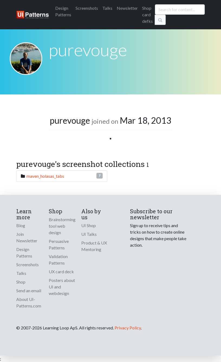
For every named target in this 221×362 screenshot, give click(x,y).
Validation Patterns (58, 259)
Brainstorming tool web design (62, 226)
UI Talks (89, 234)
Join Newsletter (26, 237)
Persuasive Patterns (59, 244)
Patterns (63, 11)
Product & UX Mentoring (94, 246)
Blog (20, 225)
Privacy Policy (128, 327)
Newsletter (127, 8)
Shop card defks (147, 14)
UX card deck (61, 271)
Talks (107, 8)
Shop (20, 281)
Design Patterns (24, 252)
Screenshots (87, 8)
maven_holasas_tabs (45, 176)
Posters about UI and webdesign (62, 287)
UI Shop (88, 225)
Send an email (28, 290)
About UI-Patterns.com (28, 302)
